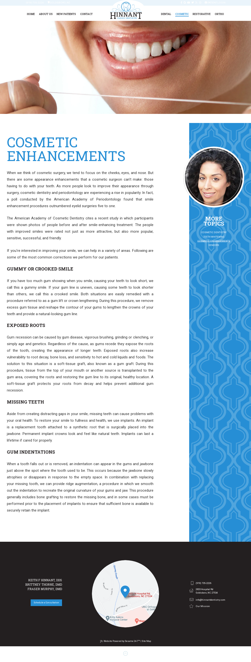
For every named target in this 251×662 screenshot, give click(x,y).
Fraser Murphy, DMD (44, 589)
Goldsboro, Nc (59, 2)
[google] (185, 2)
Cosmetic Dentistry (213, 232)
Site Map (146, 641)
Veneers (213, 245)
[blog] (196, 2)
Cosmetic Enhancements (213, 241)
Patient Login (215, 2)
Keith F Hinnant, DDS (45, 580)
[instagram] (200, 2)
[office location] (125, 594)
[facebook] (181, 2)
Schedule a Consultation (46, 602)
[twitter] (192, 2)
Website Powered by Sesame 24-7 (120, 641)
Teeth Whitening (213, 236)
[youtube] (188, 2)
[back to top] (125, 653)
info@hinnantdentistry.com (207, 599)
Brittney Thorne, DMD (43, 584)
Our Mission (199, 606)
